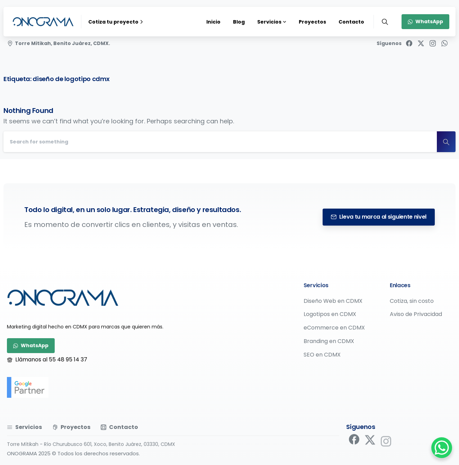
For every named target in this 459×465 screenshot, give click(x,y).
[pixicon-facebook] (354, 441)
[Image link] (63, 297)
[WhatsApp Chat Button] (441, 447)
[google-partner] (27, 387)
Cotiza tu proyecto (116, 22)
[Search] (220, 141)
